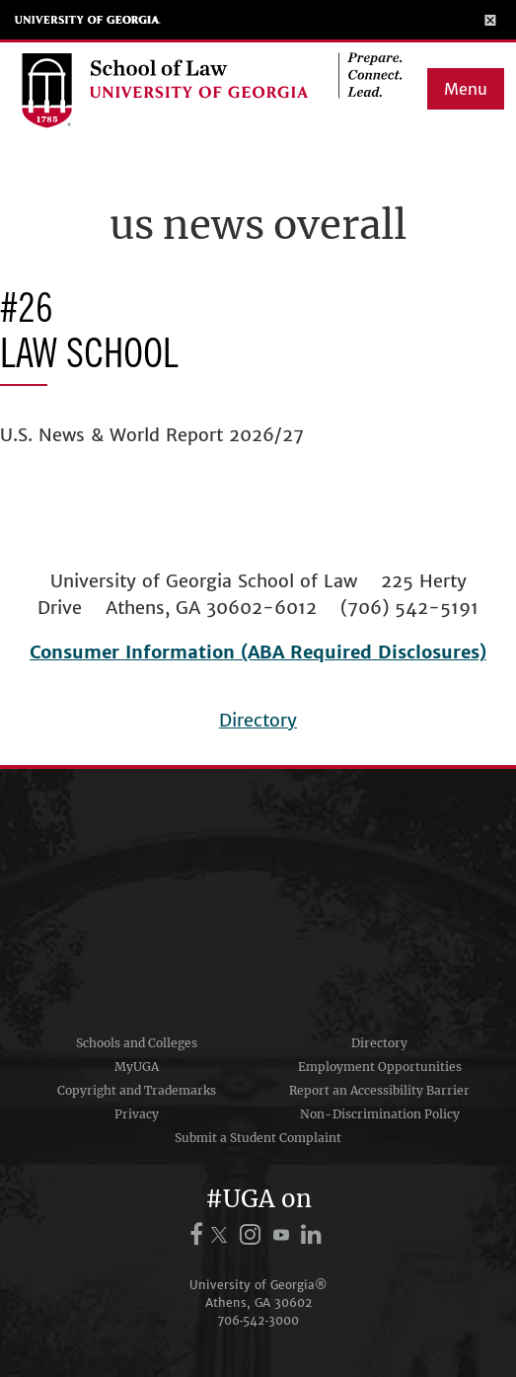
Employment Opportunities (380, 1066)
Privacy (136, 1114)
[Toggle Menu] (490, 20)
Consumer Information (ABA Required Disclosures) (258, 652)
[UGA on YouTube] (284, 1234)
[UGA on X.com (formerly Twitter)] (222, 1234)
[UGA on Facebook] (199, 1234)
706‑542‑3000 (258, 1320)
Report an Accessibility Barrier (379, 1090)
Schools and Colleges (136, 1042)
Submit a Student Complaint (258, 1137)
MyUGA (136, 1066)
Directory (258, 720)
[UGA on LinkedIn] (312, 1234)
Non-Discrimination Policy (380, 1114)
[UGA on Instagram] (253, 1234)
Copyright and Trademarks (136, 1090)
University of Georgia (88, 20)
